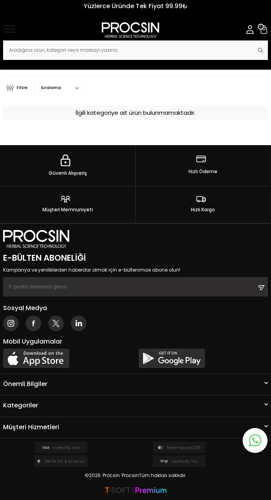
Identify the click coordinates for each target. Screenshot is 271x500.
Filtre (17, 88)
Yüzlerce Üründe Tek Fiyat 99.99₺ (136, 6)
